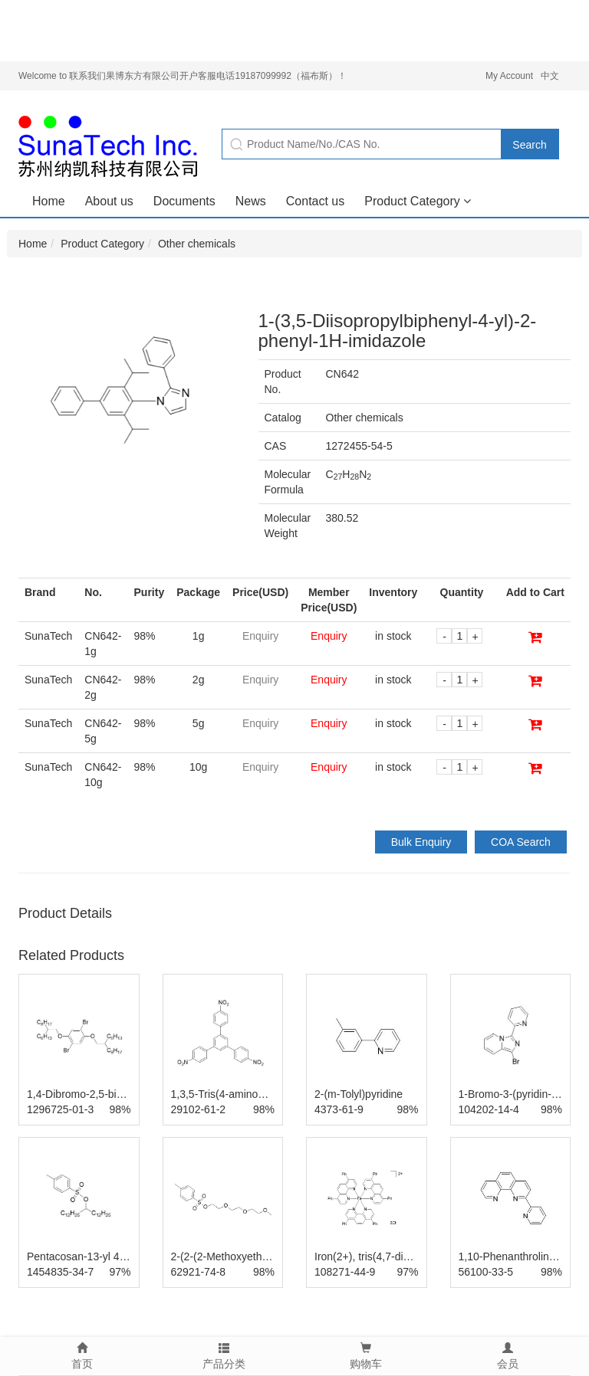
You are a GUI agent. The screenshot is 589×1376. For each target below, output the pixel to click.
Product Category (417, 201)
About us (109, 201)
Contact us (315, 201)
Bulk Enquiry (421, 842)
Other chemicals (196, 244)
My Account (509, 75)
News (250, 201)
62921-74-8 (198, 1272)
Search (529, 145)
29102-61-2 (198, 1109)
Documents (184, 201)
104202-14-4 (489, 1109)
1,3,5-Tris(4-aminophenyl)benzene (252, 1094)
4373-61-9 (339, 1109)
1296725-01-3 (60, 1109)
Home (48, 201)
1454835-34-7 (60, 1272)
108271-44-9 (344, 1272)
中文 (550, 75)
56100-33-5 (486, 1272)
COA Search (521, 842)
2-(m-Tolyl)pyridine (358, 1094)
